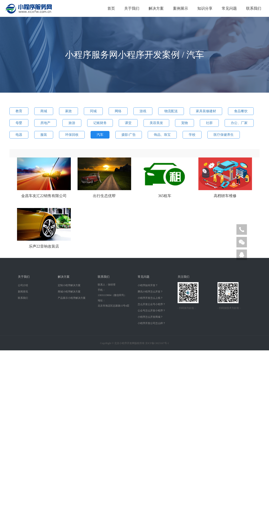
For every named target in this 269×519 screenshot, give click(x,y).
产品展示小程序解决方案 (72, 297)
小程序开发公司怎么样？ (151, 323)
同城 (93, 111)
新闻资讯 (23, 291)
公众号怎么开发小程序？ (151, 310)
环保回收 (72, 134)
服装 (43, 134)
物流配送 (171, 111)
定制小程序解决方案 (69, 285)
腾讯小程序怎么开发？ (150, 291)
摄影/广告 (128, 134)
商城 (43, 111)
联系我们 (253, 8)
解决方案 (156, 8)
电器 (19, 134)
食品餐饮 (241, 111)
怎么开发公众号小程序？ (151, 304)
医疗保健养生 (224, 134)
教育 (19, 111)
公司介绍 (23, 285)
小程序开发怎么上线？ (150, 297)
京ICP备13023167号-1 (157, 343)
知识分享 (204, 8)
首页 (111, 8)
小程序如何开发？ (148, 285)
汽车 (100, 134)
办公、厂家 (239, 123)
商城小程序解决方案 (69, 291)
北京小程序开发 (123, 343)
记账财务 (100, 123)
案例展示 (180, 8)
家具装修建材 (206, 111)
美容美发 (156, 123)
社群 (209, 123)
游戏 (143, 111)
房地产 (45, 123)
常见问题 (229, 8)
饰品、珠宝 (162, 134)
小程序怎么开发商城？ (150, 316)
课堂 (128, 123)
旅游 (72, 123)
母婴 (19, 123)
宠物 (184, 123)
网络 (118, 111)
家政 (68, 111)
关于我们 (131, 8)
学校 (192, 134)
